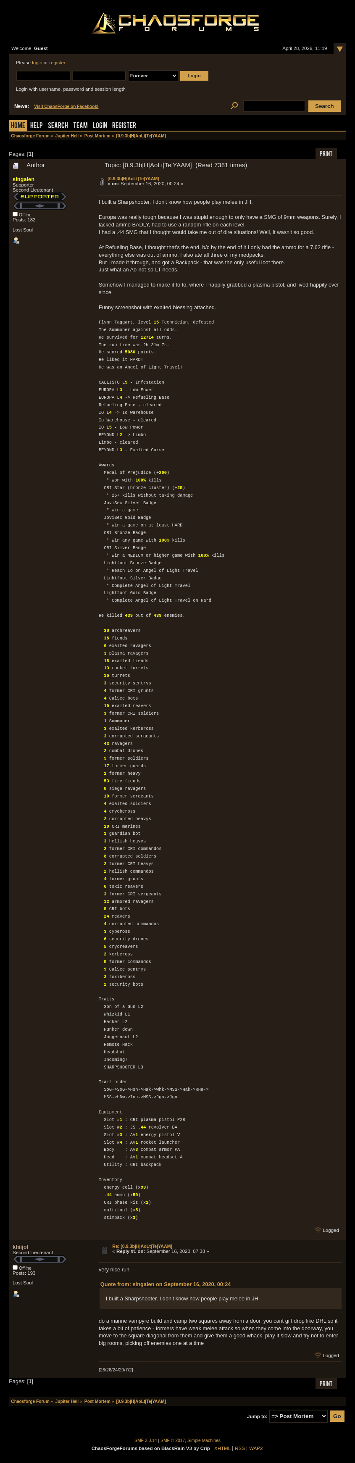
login (37, 62)
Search (58, 126)
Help (36, 126)
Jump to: (257, 1416)
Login (100, 126)
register (57, 62)
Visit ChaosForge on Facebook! (66, 106)
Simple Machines (204, 1440)
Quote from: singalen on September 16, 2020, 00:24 (165, 1284)
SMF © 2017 (172, 1440)
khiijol (20, 1247)
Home (18, 126)
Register (124, 126)
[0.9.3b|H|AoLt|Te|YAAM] (133, 178)
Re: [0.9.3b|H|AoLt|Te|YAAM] (142, 1246)
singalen (23, 179)
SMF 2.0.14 (145, 1440)
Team (80, 126)
